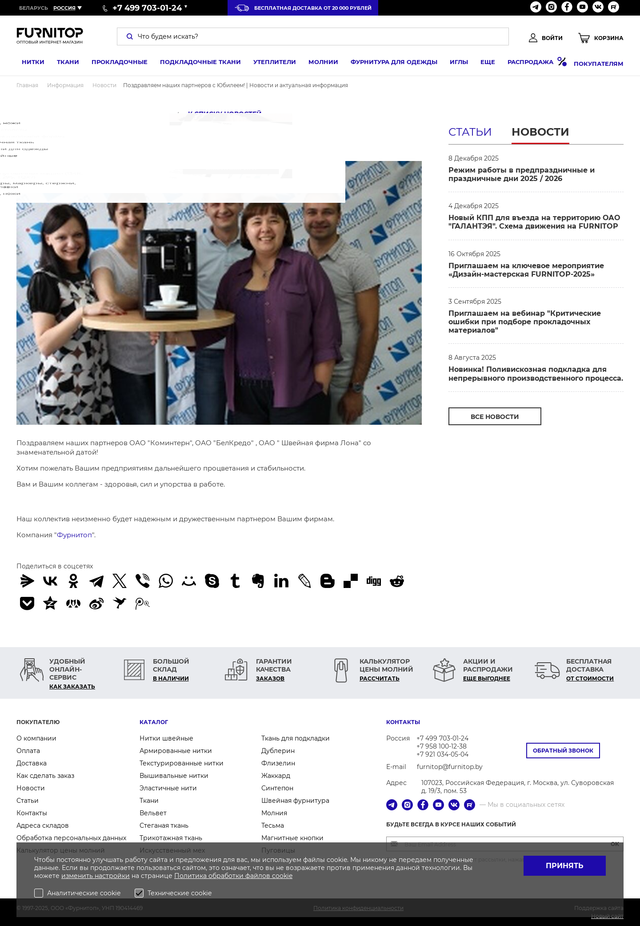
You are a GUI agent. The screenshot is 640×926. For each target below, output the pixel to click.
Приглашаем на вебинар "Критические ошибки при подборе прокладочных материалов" (524, 321)
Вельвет (153, 813)
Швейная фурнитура (295, 801)
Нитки (27, 63)
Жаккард (275, 776)
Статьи (470, 131)
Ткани (63, 63)
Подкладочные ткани (195, 63)
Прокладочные (114, 63)
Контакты (31, 813)
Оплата (28, 751)
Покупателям (599, 63)
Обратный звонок (563, 750)
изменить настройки (95, 876)
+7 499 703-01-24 (442, 738)
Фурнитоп (74, 535)
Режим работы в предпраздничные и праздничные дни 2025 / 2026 (521, 174)
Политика (191, 876)
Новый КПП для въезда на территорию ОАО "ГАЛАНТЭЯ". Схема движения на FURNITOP (534, 221)
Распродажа (531, 63)
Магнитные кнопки (292, 838)
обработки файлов (240, 876)
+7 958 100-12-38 (441, 746)
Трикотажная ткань (171, 838)
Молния (274, 813)
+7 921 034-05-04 (442, 754)
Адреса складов (42, 825)
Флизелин (278, 763)
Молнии (318, 63)
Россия (64, 8)
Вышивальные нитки (174, 776)
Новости (540, 131)
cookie (282, 876)
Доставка (31, 763)
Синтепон (277, 788)
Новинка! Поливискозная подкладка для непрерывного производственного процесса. (535, 373)
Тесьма (272, 825)
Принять (565, 866)
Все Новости (495, 417)
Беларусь (33, 8)
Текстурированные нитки (182, 763)
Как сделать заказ (45, 776)
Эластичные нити (168, 788)
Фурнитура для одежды (388, 63)
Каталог (154, 722)
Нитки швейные (166, 738)
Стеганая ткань (164, 825)
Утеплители (269, 63)
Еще (482, 63)
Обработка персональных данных (71, 838)
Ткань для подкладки (295, 738)
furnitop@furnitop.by (450, 767)
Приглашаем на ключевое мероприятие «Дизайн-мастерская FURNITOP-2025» (526, 270)
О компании (36, 738)
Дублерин (278, 751)
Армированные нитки (176, 751)
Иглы (453, 63)
